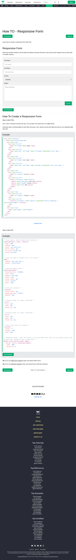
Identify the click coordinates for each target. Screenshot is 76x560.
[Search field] (49, 2)
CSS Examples (37, 498)
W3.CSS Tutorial (38, 455)
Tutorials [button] (10, 2)
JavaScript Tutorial (38, 449)
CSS (12, 5)
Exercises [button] (28, 2)
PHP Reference (37, 482)
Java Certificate (38, 534)
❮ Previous (7, 36)
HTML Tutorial (38, 446)
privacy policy (46, 554)
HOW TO (49, 5)
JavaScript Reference (37, 474)
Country (6, 76)
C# (69, 5)
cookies (39, 554)
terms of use (35, 554)
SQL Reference (37, 476)
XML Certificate (38, 539)
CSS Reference (37, 473)
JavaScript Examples (37, 499)
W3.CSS (56, 5)
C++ (65, 5)
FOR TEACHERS (38, 429)
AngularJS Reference (37, 487)
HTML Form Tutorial (16, 360)
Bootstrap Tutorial (38, 457)
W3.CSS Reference (37, 479)
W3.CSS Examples (37, 506)
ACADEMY (43, 549)
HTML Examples (37, 496)
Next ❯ (69, 36)
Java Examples (37, 510)
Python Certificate (38, 529)
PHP (43, 5)
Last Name (7, 68)
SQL (26, 5)
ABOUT (37, 549)
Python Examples (37, 504)
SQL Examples (37, 503)
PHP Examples (37, 509)
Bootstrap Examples (37, 507)
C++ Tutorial (38, 462)
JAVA (38, 5)
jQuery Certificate (38, 533)
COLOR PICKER (38, 386)
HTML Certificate (38, 521)
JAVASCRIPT (18, 5)
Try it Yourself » (8, 110)
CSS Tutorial (38, 447)
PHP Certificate (38, 531)
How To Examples (37, 501)
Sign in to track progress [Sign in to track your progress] (38, 370)
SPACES (38, 421)
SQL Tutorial (38, 452)
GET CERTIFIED (38, 425)
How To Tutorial (38, 450)
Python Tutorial (38, 454)
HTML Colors (37, 484)
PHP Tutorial (38, 458)
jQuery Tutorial (38, 463)
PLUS (38, 417)
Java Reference (37, 485)
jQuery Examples (37, 514)
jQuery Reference (37, 488)
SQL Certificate (38, 528)
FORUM (31, 549)
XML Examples (37, 512)
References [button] (19, 2)
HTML (6, 5)
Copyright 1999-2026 (22, 556)
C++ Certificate (38, 536)
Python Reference (37, 477)
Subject (6, 83)
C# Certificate (38, 537)
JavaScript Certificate (38, 525)
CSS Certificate (38, 523)
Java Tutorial (38, 460)
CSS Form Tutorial (16, 364)
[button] (55, 2)
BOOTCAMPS (38, 433)
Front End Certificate (38, 526)
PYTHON (32, 5)
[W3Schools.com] (38, 413)
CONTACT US (38, 437)
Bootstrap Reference (37, 480)
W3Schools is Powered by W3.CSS (50, 556)
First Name (7, 60)
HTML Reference (37, 471)
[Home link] (3, 2)
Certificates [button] (37, 2)
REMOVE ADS (38, 223)
